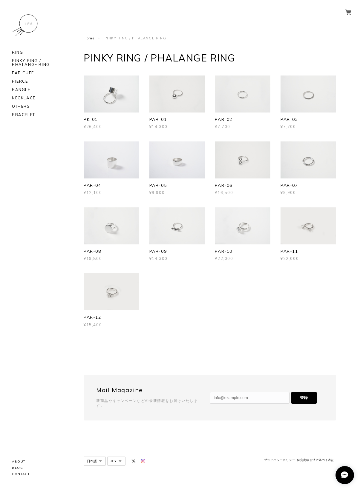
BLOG (17, 468)
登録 (304, 397)
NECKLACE (24, 98)
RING (17, 52)
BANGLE (21, 90)
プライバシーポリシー (279, 460)
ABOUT (19, 461)
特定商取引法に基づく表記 (315, 460)
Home (89, 38)
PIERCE (20, 81)
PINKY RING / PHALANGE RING (31, 63)
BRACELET (23, 115)
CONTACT (21, 474)
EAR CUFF (23, 73)
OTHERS (21, 106)
